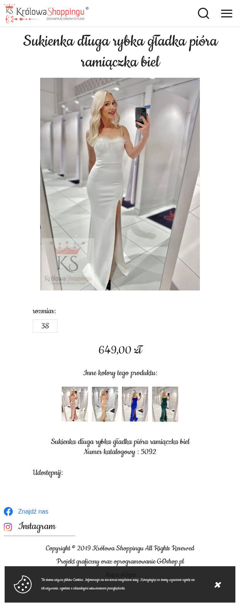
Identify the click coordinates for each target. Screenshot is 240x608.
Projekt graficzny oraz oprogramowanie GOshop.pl (120, 561)
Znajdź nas (33, 511)
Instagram (37, 526)
